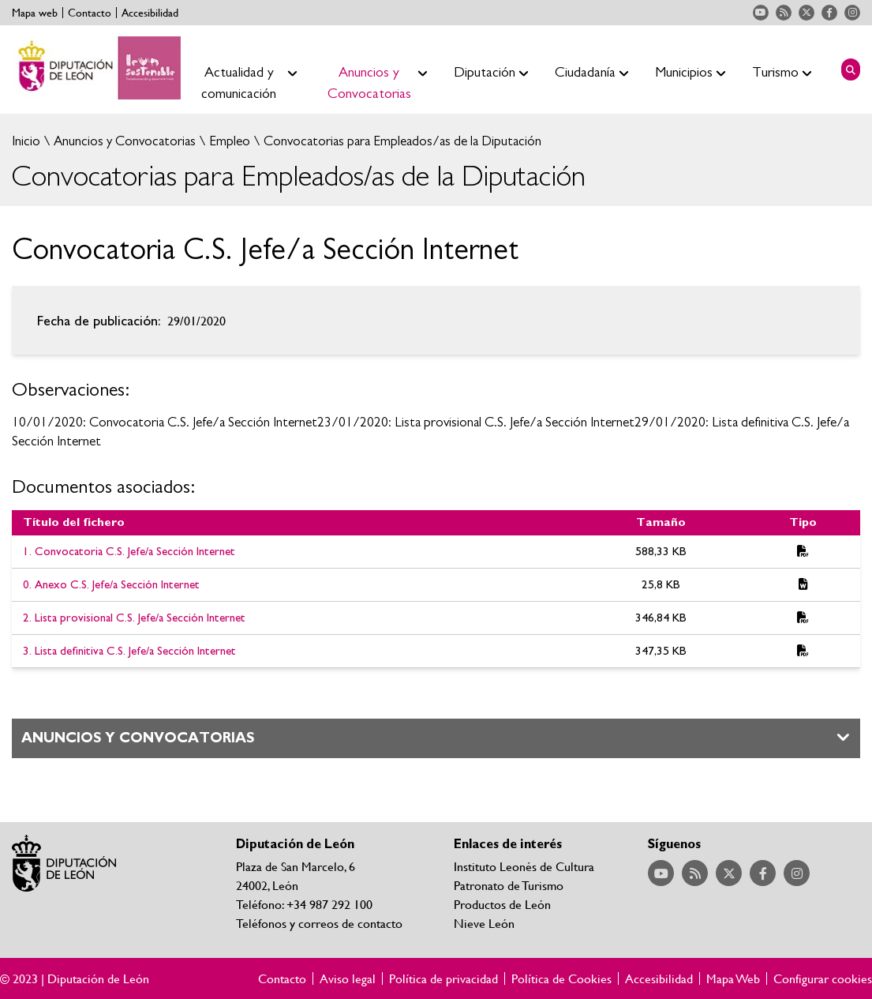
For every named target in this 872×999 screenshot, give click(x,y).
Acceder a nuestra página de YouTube (761, 13)
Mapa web (35, 12)
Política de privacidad (443, 978)
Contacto (89, 12)
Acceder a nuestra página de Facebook (829, 13)
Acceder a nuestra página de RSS (784, 13)
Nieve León (484, 923)
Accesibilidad (150, 12)
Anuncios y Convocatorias (123, 141)
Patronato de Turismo (508, 885)
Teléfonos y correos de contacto (319, 923)
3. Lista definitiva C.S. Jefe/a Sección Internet (129, 651)
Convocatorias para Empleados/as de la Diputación (400, 141)
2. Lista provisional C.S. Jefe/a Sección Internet (134, 618)
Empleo (228, 141)
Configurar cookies (822, 978)
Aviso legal (348, 978)
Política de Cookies (561, 978)
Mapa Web (733, 978)
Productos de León (502, 904)
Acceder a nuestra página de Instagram (852, 13)
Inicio (26, 141)
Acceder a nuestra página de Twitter (806, 13)
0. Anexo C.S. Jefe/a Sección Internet (111, 585)
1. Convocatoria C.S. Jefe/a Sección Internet (129, 552)
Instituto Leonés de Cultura (524, 866)
